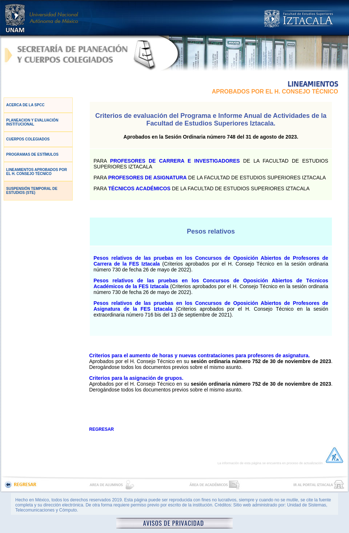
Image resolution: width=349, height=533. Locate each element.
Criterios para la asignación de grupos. (136, 378)
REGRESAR (101, 429)
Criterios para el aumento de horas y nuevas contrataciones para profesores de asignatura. (199, 355)
